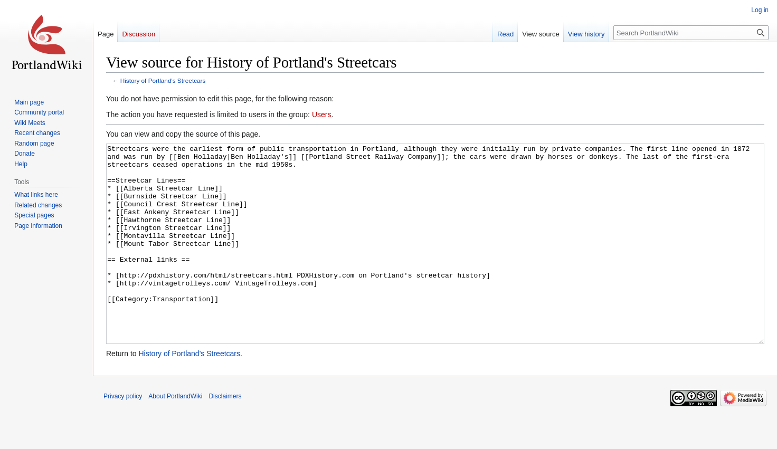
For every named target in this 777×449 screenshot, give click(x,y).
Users (321, 114)
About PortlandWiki (175, 436)
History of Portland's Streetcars (163, 80)
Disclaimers (225, 436)
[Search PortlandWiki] (691, 32)
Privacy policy (122, 436)
